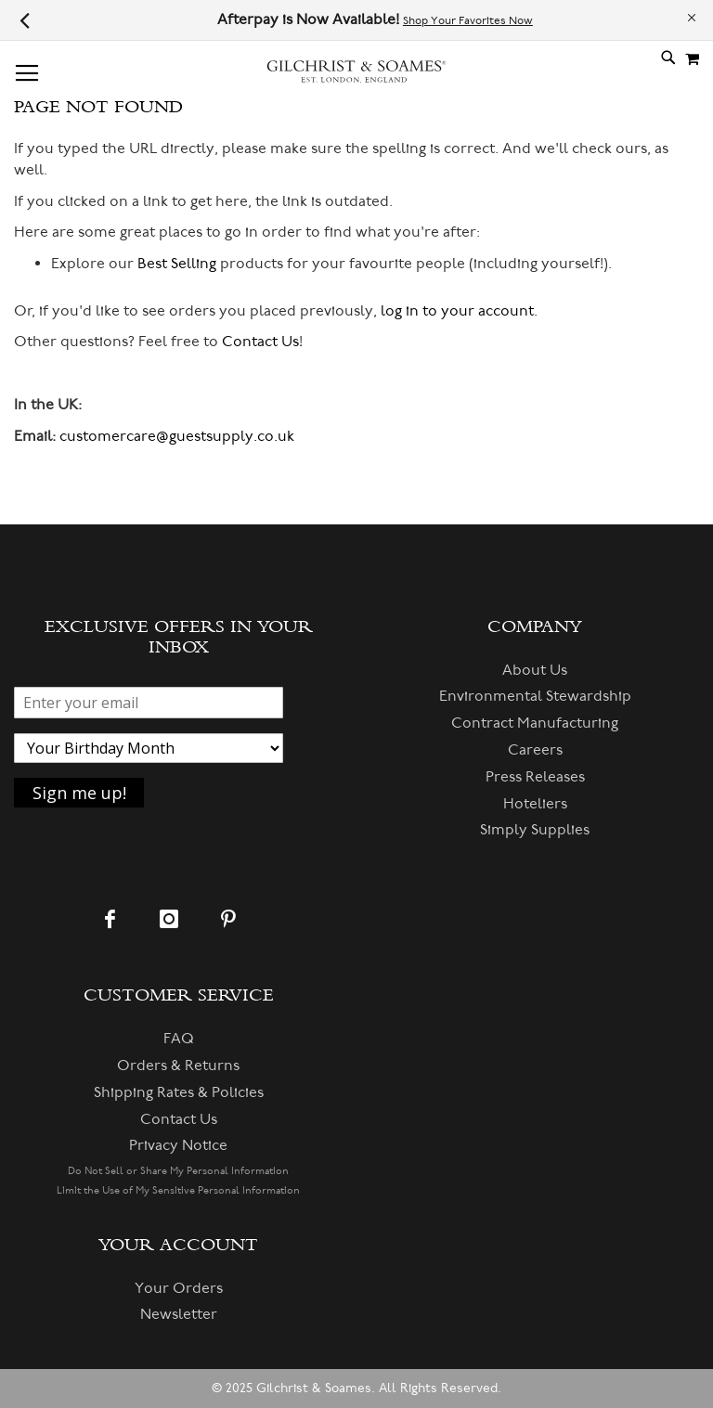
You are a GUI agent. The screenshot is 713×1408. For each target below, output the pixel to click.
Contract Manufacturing (534, 723)
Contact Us (260, 341)
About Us (534, 670)
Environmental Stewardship (535, 696)
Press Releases (535, 777)
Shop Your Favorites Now (468, 21)
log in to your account (457, 311)
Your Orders (179, 1288)
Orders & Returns (178, 1065)
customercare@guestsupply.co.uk (176, 436)
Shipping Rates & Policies (179, 1092)
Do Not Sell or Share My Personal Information (178, 1171)
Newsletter (178, 1314)
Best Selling (176, 263)
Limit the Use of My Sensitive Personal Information (178, 1190)
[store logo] (356, 79)
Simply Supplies (535, 829)
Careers (535, 750)
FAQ (178, 1038)
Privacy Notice (178, 1145)
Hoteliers (535, 803)
